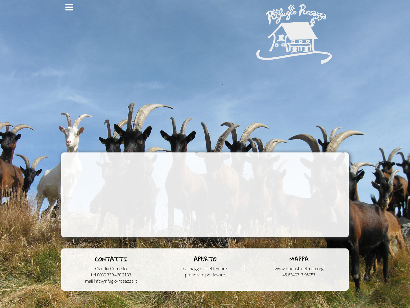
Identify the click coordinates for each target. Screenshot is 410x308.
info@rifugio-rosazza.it (115, 281)
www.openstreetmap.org (299, 268)
